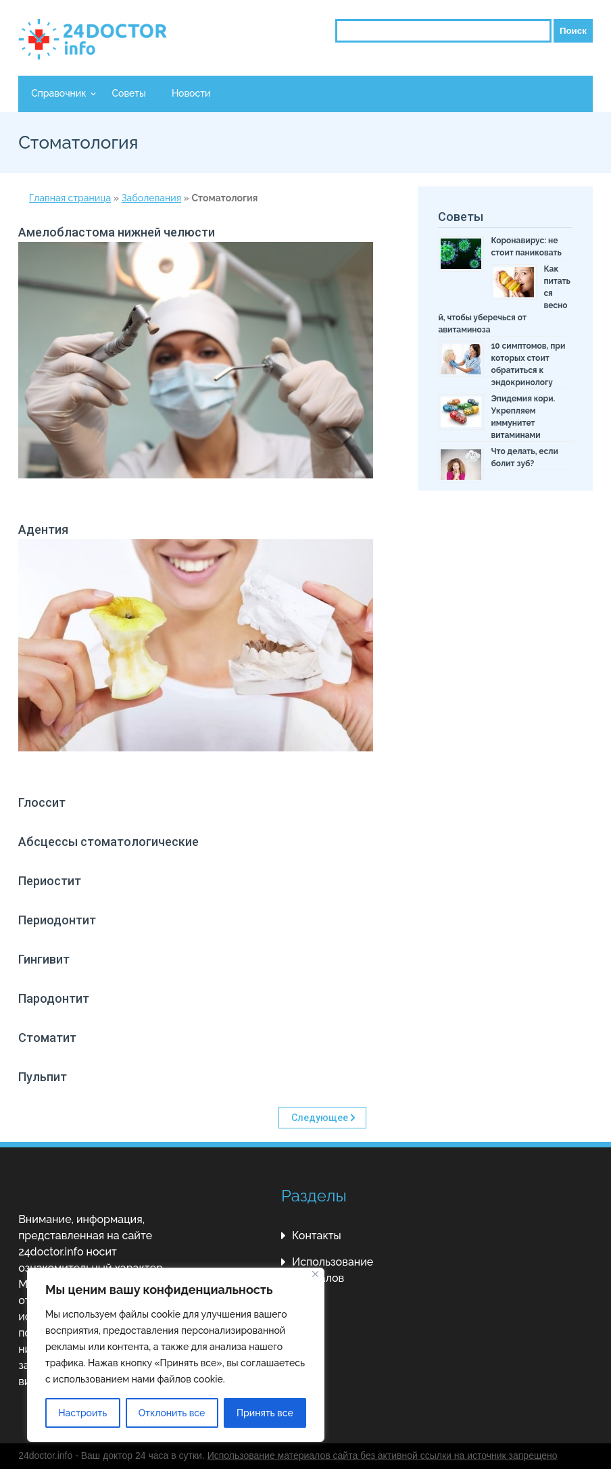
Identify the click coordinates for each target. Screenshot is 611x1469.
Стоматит (47, 1037)
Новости (191, 93)
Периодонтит (57, 920)
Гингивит (44, 959)
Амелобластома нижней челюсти (116, 232)
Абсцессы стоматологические (108, 842)
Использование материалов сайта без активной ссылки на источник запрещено (382, 1455)
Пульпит (42, 1077)
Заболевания (151, 198)
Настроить (82, 1413)
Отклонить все (172, 1413)
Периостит (49, 881)
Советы (128, 93)
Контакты (316, 1235)
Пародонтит (53, 998)
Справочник (58, 93)
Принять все (265, 1413)
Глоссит (42, 802)
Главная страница (70, 198)
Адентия (43, 529)
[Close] (315, 1274)
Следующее (319, 1117)
